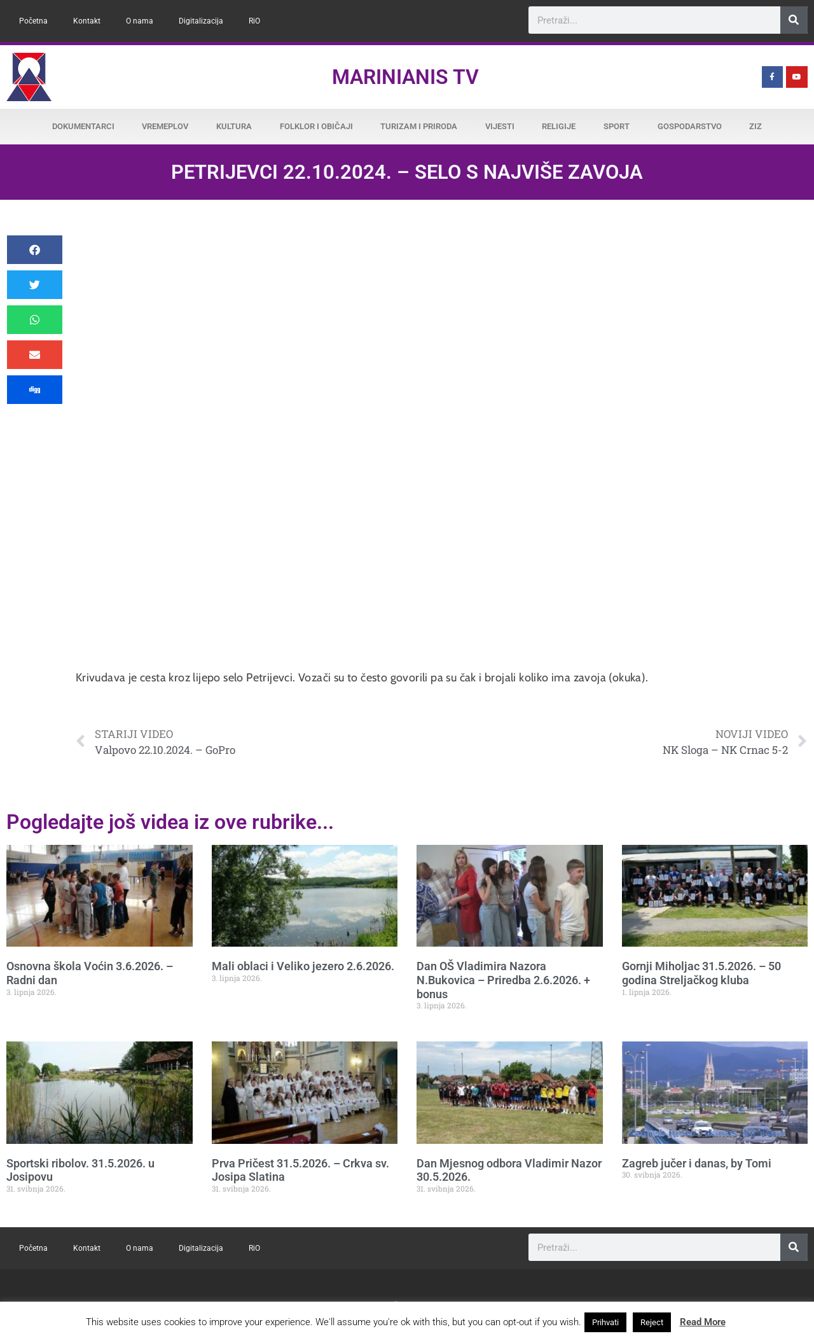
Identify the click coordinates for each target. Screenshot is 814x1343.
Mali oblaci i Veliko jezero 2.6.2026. (303, 966)
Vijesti (499, 126)
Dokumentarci (83, 126)
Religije (559, 126)
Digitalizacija (201, 21)
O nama (139, 21)
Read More (703, 1322)
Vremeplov (165, 126)
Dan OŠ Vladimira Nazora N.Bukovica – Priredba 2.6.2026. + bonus (503, 979)
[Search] (794, 20)
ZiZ (755, 126)
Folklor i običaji (316, 126)
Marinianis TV (405, 77)
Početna (33, 21)
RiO (254, 21)
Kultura (234, 126)
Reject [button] (651, 1322)
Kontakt (86, 21)
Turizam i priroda (418, 126)
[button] (34, 249)
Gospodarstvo (690, 126)
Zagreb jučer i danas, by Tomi (696, 1163)
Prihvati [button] (605, 1322)
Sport (617, 126)
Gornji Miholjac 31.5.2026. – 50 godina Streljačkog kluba (701, 973)
